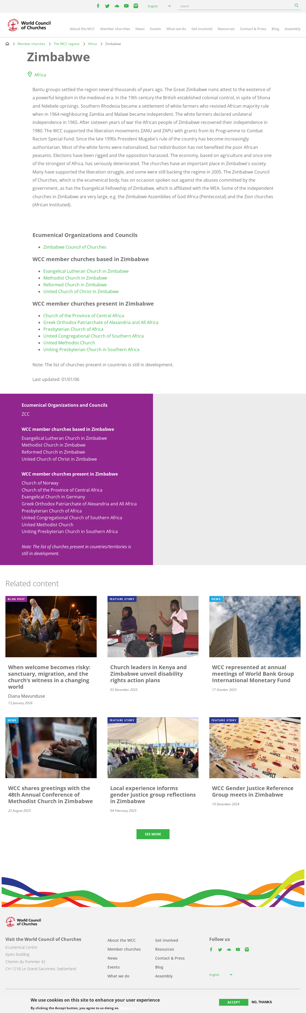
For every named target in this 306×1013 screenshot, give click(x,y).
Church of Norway (40, 483)
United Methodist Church (69, 343)
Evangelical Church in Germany (53, 497)
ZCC (26, 414)
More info (127, 1008)
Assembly (293, 28)
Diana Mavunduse (26, 696)
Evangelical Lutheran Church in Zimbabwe (86, 271)
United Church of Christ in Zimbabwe (81, 291)
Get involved (201, 28)
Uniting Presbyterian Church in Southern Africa (91, 349)
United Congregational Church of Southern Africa (93, 336)
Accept (233, 1002)
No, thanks (262, 1002)
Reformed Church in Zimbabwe (75, 285)
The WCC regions (67, 43)
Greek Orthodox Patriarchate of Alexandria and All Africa (100, 322)
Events (155, 28)
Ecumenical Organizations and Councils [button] (65, 405)
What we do (176, 28)
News (140, 28)
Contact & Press (253, 28)
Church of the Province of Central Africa (83, 316)
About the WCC (82, 28)
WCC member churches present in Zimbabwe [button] (70, 474)
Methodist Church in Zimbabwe (75, 278)
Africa (92, 43)
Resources (226, 28)
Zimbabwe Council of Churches (74, 247)
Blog (275, 28)
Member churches (115, 28)
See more (153, 834)
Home (7, 44)
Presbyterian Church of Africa (73, 329)
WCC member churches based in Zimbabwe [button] (68, 429)
